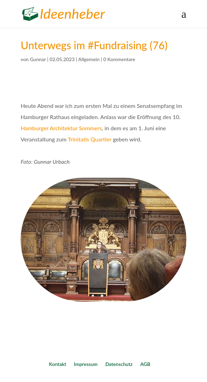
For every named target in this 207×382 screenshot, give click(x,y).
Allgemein (88, 59)
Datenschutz (119, 364)
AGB (145, 364)
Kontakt (57, 364)
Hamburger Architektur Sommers (61, 128)
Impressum (86, 364)
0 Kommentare (119, 59)
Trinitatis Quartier (90, 139)
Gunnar (38, 59)
